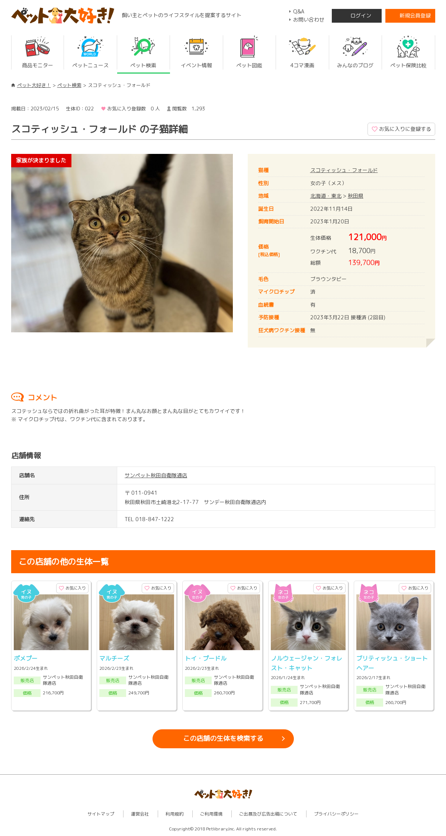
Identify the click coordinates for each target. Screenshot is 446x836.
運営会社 (140, 814)
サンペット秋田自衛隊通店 (156, 475)
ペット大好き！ (34, 85)
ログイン (360, 15)
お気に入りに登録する (405, 128)
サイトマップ (100, 814)
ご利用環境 (211, 814)
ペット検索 (69, 85)
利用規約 (174, 814)
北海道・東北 (325, 195)
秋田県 (355, 195)
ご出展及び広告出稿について (268, 814)
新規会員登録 (415, 15)
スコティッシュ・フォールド (344, 170)
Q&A (298, 11)
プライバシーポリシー (336, 814)
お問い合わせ (308, 19)
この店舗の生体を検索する (223, 738)
